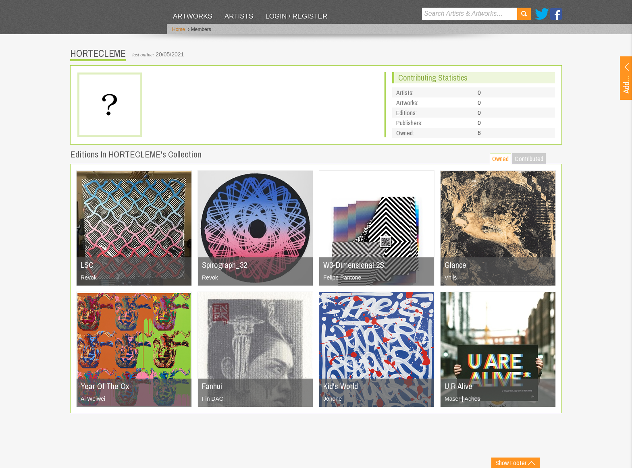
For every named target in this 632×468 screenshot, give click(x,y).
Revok (89, 277)
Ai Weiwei (93, 399)
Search (524, 14)
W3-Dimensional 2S (353, 264)
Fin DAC (212, 399)
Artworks (192, 16)
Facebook (556, 14)
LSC (87, 264)
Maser (452, 399)
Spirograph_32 (224, 264)
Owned (500, 158)
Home (178, 29)
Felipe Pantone (342, 277)
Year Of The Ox (105, 386)
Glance (455, 264)
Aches (472, 399)
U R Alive (458, 386)
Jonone (332, 399)
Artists (239, 16)
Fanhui (212, 386)
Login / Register (296, 16)
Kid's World (340, 386)
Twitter (542, 14)
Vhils (451, 277)
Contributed (529, 158)
